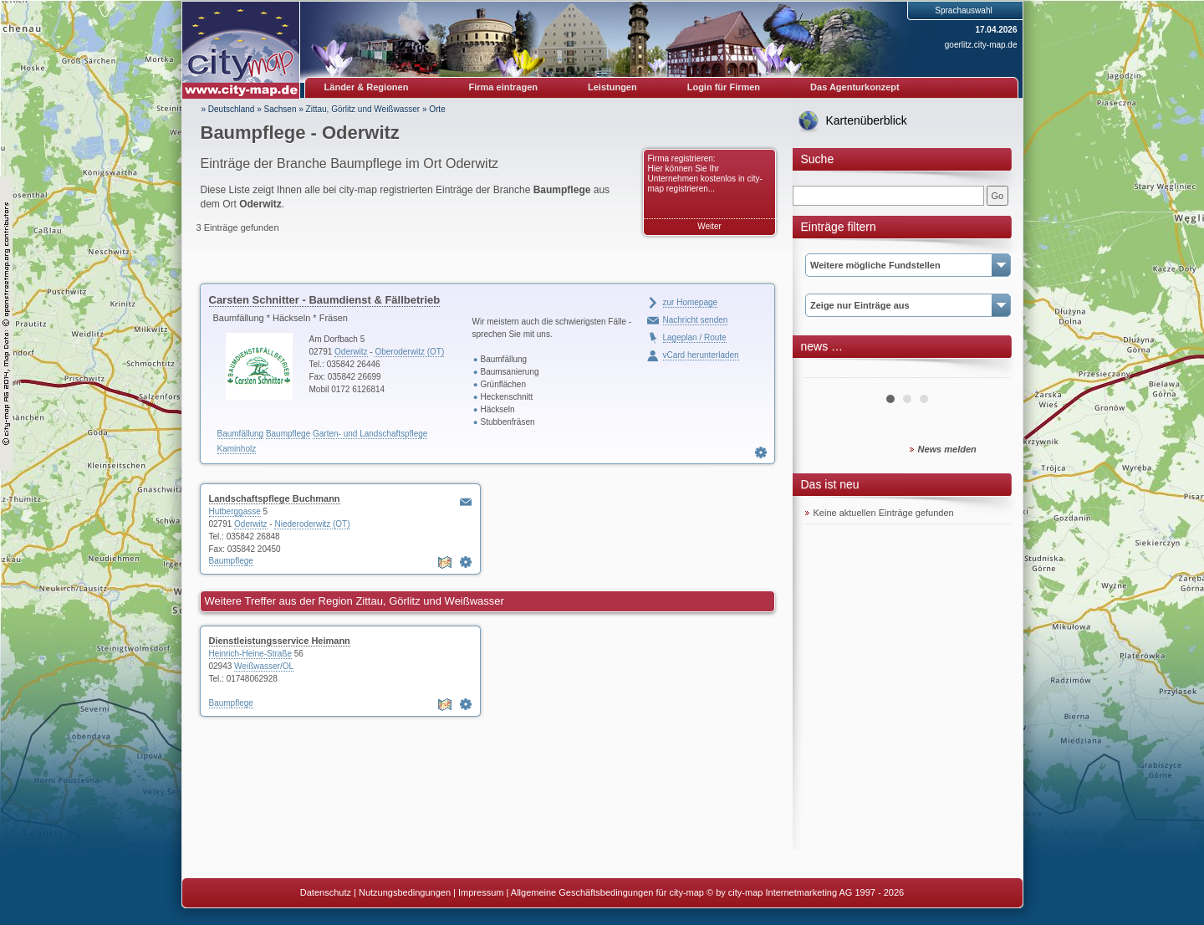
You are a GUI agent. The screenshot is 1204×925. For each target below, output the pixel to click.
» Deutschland (228, 109)
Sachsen (280, 109)
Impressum (480, 892)
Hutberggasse (235, 511)
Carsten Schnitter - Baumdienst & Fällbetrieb (325, 300)
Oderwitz (350, 351)
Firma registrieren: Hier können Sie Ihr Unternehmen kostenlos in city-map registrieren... (705, 173)
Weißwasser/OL (263, 666)
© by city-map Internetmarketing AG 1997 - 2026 (805, 892)
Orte (437, 109)
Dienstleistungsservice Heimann (279, 641)
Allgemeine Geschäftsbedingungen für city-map (607, 892)
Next (988, 371)
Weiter (709, 226)
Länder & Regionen (366, 87)
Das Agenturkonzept (855, 87)
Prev (827, 371)
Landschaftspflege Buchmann (274, 498)
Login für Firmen (723, 87)
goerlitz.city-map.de (981, 44)
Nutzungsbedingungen (405, 892)
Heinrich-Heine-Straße (250, 653)
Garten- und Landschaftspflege (370, 433)
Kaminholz (237, 448)
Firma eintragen (503, 87)
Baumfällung (240, 433)
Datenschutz (325, 892)
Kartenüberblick (866, 120)
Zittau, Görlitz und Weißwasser (363, 109)
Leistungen (612, 87)
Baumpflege (288, 433)
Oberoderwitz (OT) (409, 351)
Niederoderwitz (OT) (311, 524)
